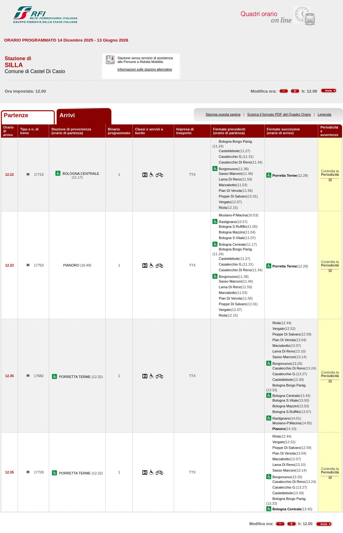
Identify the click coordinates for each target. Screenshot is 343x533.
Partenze (16, 115)
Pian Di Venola (230, 190)
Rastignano (227, 222)
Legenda (324, 114)
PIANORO (71, 265)
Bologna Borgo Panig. (236, 141)
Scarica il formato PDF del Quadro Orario (279, 114)
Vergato (225, 202)
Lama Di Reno (230, 179)
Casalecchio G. (230, 156)
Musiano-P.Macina (233, 215)
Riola (223, 207)
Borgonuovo (228, 169)
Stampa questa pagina (222, 114)
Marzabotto (227, 185)
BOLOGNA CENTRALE (81, 173)
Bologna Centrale (232, 244)
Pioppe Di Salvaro (233, 196)
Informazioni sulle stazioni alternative (144, 69)
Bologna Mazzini (231, 232)
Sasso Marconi (230, 173)
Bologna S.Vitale (232, 238)
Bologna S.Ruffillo (232, 226)
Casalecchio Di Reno (235, 162)
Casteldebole (229, 151)
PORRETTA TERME (75, 377)
